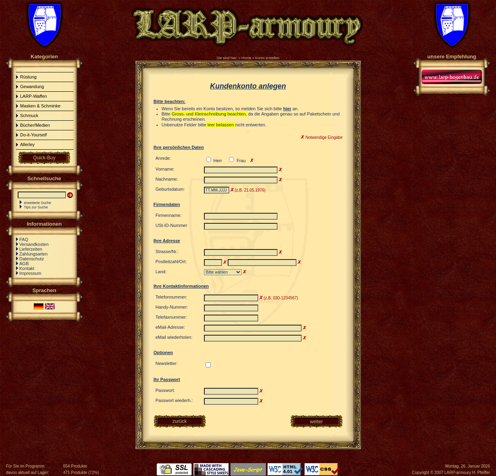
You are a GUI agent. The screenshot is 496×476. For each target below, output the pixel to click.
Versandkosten (34, 244)
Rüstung (28, 76)
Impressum (30, 273)
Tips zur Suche (36, 207)
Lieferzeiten (30, 249)
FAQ (23, 239)
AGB (24, 263)
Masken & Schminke (40, 105)
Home (246, 58)
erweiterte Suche (37, 203)
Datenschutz (31, 258)
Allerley (27, 144)
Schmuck (29, 115)
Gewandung (32, 86)
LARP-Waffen (33, 96)
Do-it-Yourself (33, 134)
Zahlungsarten (33, 253)
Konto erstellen (267, 58)
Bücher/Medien (35, 125)
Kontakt (26, 268)
